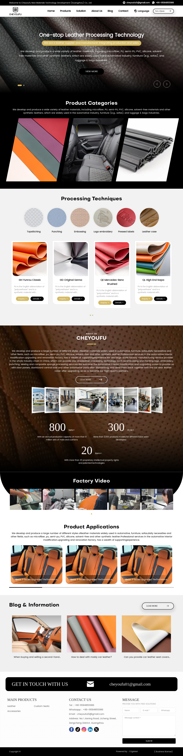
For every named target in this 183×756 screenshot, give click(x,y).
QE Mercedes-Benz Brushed (112, 282)
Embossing (80, 232)
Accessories (14, 711)
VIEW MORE (91, 71)
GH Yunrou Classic (30, 280)
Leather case (149, 232)
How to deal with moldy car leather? (91, 657)
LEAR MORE (91, 379)
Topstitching (34, 232)
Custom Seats (41, 706)
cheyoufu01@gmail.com (136, 2)
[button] (20, 85)
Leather (11, 706)
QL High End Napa (153, 280)
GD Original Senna (71, 280)
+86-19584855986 (163, 2)
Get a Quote (163, 11)
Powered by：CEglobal (127, 751)
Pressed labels (126, 232)
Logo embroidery (103, 232)
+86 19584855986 (84, 705)
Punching (57, 232)
